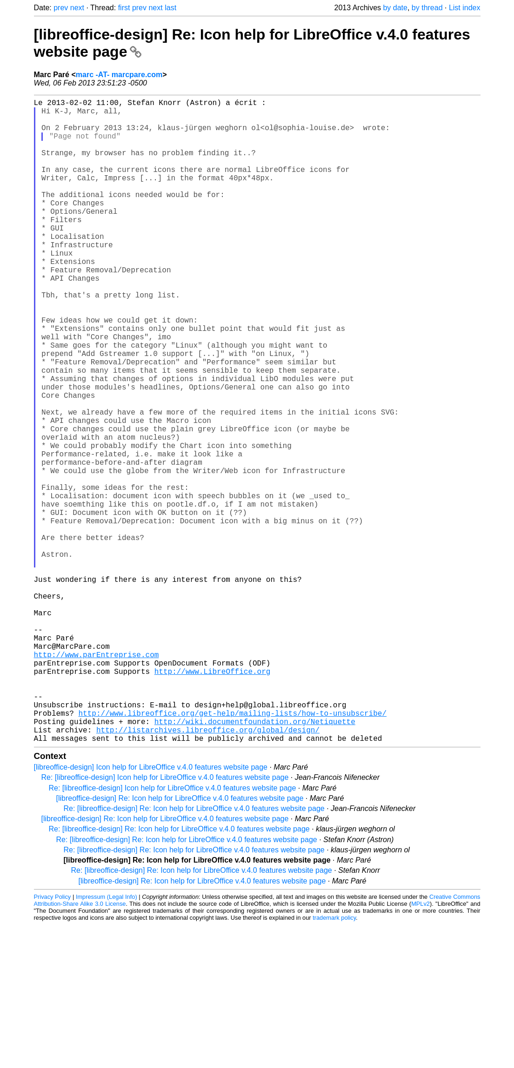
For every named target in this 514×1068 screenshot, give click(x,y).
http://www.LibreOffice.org (212, 799)
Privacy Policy (52, 1039)
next (77, 8)
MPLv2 (420, 1046)
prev (60, 8)
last (170, 8)
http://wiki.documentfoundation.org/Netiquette (254, 861)
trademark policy (334, 1060)
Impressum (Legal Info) (106, 1039)
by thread (427, 8)
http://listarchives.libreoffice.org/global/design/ (208, 871)
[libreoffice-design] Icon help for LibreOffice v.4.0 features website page (151, 910)
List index (465, 8)
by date (395, 8)
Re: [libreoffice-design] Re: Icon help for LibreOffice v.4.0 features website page (194, 952)
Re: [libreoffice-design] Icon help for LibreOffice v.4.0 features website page (165, 920)
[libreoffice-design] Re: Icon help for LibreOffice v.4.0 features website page (180, 941)
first (124, 8)
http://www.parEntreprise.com (96, 779)
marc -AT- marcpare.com (119, 75)
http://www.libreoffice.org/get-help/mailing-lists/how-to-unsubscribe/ (233, 850)
